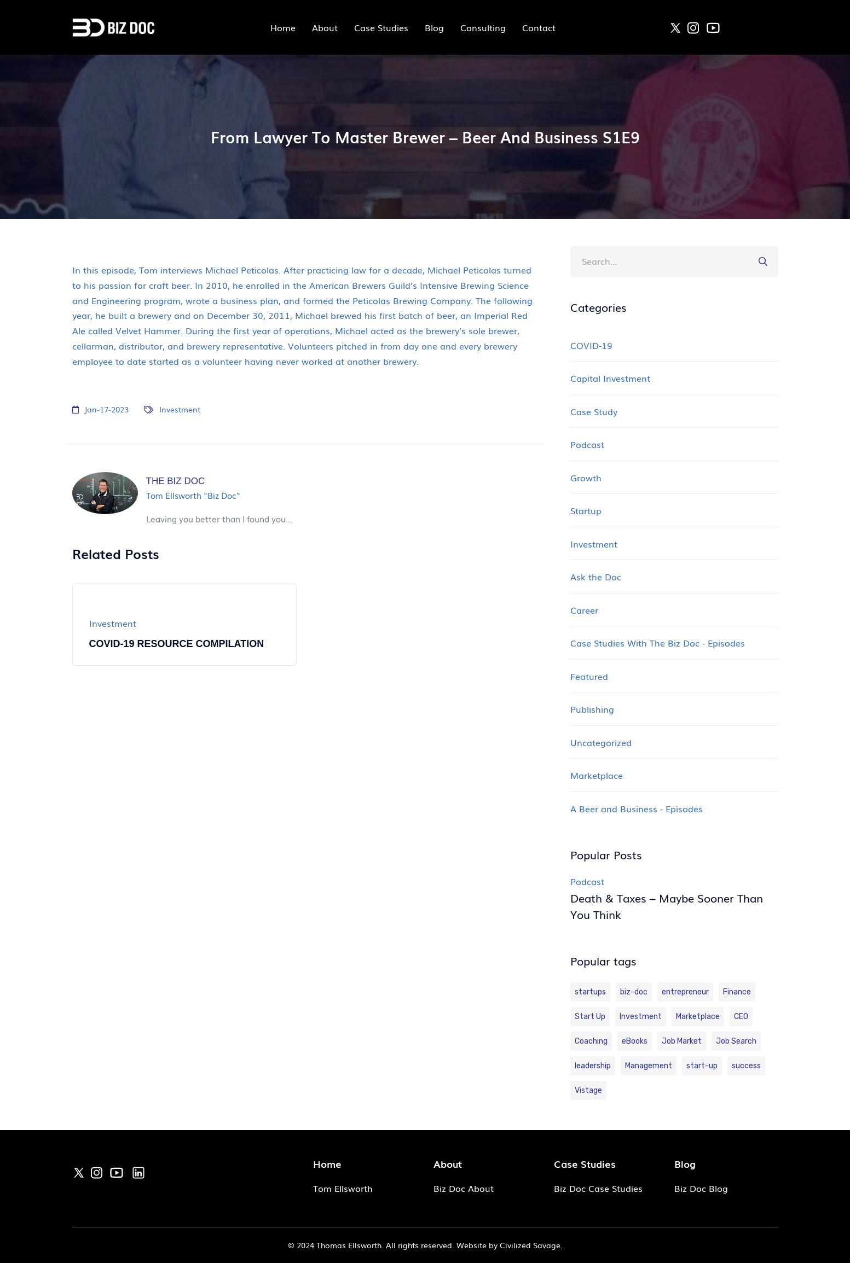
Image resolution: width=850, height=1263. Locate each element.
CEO (741, 1016)
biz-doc (633, 992)
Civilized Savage (530, 1244)
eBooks (634, 1041)
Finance (737, 992)
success (746, 1065)
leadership (593, 1065)
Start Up (590, 1016)
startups (590, 992)
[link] (675, 26)
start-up (702, 1065)
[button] (763, 261)
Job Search (736, 1041)
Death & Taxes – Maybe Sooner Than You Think (666, 905)
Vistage (588, 1090)
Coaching (591, 1041)
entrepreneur (685, 992)
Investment (179, 409)
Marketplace (698, 1016)
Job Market (682, 1041)
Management (648, 1065)
